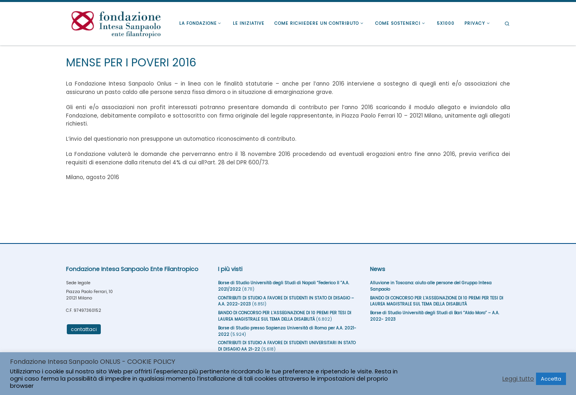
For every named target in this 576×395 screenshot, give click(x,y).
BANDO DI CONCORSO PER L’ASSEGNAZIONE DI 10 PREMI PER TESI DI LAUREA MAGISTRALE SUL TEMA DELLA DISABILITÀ (284, 316)
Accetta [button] (551, 379)
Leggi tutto (518, 378)
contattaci (84, 329)
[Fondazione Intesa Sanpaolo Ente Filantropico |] (116, 22)
